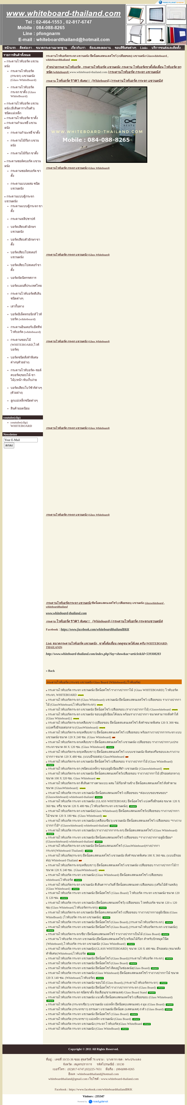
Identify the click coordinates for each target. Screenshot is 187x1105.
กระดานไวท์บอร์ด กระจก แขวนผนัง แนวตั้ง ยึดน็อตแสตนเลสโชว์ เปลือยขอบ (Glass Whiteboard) (110, 997)
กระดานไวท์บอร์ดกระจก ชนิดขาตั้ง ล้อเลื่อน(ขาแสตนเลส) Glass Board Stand (97, 992)
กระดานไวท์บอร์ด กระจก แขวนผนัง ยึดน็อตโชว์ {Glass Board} (88, 1014)
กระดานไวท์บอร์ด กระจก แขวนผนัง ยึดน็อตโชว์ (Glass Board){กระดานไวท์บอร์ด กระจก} (106, 958)
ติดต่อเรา (26, 47)
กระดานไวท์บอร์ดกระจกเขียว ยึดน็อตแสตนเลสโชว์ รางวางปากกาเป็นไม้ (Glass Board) (104, 934)
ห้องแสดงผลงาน (100, 47)
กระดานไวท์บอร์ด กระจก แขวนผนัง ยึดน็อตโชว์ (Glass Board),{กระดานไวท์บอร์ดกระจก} (106, 922)
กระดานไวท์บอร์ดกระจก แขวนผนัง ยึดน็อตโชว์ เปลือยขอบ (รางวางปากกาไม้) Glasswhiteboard (109, 709)
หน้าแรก (10, 47)
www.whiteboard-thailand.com (88, 72)
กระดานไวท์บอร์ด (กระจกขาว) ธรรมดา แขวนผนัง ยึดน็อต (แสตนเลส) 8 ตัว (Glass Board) (106, 1009)
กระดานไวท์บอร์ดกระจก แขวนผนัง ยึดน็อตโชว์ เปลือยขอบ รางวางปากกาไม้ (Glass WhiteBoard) (110, 761)
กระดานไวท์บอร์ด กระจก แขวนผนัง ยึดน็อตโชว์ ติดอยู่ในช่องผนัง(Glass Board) (99, 968)
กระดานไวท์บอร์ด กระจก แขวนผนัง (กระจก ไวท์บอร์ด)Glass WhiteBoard (95, 1023)
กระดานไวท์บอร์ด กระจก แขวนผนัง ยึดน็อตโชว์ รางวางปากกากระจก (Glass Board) (102, 987)
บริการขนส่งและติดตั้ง (166, 47)
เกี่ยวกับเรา (78, 47)
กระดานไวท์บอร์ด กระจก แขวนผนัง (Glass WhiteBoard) (84, 1028)
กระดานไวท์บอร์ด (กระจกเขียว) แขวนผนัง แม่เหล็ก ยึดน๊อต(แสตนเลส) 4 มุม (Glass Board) (106, 1004)
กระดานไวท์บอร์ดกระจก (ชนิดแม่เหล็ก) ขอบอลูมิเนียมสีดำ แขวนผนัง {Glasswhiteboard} (105, 768)
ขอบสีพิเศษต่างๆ (125, 47)
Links (144, 47)
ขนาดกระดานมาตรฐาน (51, 47)
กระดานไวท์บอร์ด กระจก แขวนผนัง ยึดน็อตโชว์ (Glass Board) (88, 963)
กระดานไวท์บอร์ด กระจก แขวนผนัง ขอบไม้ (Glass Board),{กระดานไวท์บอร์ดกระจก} (103, 982)
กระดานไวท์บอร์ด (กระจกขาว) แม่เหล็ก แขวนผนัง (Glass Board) (89, 1019)
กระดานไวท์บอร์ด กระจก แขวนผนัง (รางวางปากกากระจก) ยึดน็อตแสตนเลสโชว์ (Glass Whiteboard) (112, 830)
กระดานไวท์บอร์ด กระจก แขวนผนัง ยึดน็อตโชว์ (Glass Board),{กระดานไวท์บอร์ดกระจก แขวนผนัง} (113, 927)
